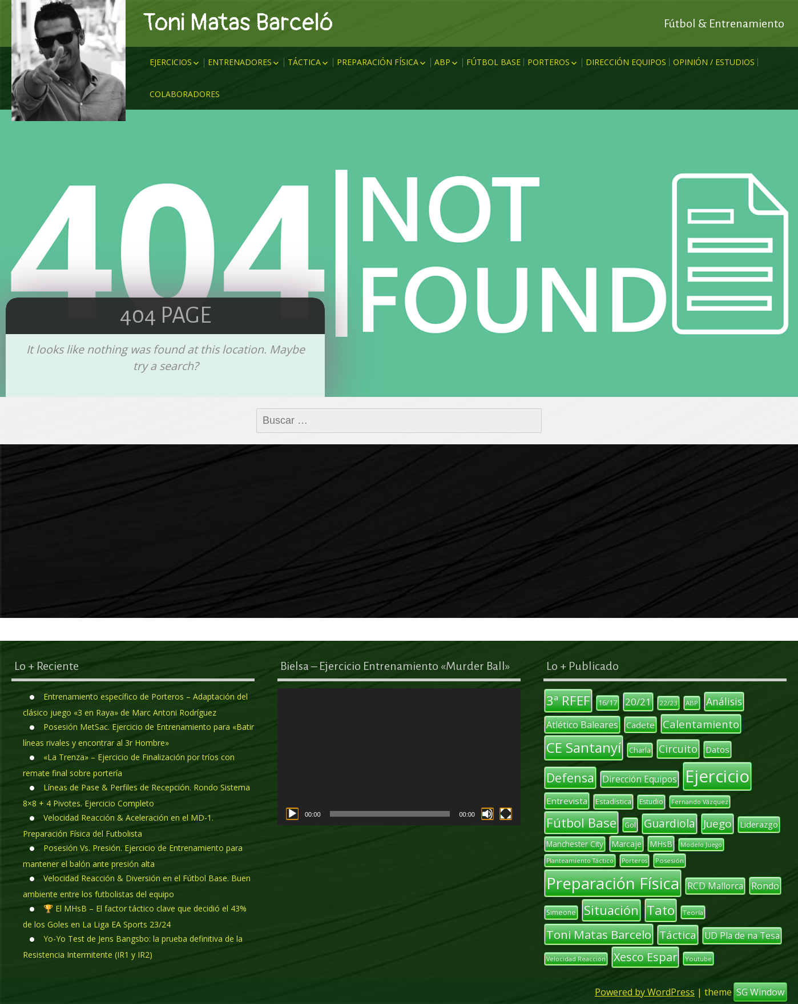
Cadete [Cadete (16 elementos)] (640, 724)
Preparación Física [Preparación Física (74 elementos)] (612, 883)
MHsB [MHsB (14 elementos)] (661, 843)
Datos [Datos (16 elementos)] (718, 749)
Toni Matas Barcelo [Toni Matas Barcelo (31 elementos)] (598, 934)
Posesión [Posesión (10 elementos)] (669, 860)
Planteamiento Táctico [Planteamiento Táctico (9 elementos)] (580, 861)
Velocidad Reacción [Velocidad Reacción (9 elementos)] (576, 959)
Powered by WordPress (645, 992)
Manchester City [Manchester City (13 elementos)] (574, 844)
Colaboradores (185, 94)
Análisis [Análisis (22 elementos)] (724, 701)
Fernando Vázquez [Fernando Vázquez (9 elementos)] (699, 802)
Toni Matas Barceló (238, 23)
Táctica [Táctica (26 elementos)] (677, 934)
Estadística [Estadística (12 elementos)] (613, 801)
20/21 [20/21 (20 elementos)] (638, 701)
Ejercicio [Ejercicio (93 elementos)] (717, 776)
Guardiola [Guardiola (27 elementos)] (669, 823)
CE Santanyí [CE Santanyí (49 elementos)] (583, 747)
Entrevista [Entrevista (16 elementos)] (566, 800)
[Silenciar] (487, 814)
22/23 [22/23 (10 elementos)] (668, 702)
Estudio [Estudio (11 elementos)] (651, 801)
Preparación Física (377, 62)
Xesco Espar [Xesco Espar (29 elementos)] (645, 957)
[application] (399, 756)
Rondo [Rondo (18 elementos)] (765, 885)
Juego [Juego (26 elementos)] (717, 823)
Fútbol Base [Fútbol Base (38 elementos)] (581, 822)
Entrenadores (240, 62)
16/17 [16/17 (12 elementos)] (607, 702)
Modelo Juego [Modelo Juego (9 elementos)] (701, 845)
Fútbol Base (493, 62)
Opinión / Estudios (714, 62)
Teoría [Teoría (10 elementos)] (693, 912)
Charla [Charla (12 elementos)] (640, 750)
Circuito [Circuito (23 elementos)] (678, 749)
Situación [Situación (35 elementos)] (611, 910)
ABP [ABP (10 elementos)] (692, 702)
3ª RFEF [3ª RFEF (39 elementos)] (568, 700)
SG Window (760, 992)
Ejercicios (171, 62)
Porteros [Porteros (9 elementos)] (634, 861)
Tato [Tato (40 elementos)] (661, 910)
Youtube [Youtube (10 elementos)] (698, 958)
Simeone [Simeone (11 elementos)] (561, 912)
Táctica (304, 62)
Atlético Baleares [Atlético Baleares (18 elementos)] (582, 724)
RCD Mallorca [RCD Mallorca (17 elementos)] (715, 885)
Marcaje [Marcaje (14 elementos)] (626, 843)
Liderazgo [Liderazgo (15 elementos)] (759, 824)
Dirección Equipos (626, 62)
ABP (442, 62)
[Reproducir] (292, 814)
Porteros (548, 62)
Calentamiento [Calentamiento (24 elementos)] (701, 724)
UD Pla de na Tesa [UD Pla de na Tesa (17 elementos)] (742, 935)
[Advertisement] (399, 531)
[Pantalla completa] (505, 814)
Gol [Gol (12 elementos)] (630, 825)
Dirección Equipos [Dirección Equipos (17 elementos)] (639, 779)
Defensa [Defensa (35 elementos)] (570, 777)
